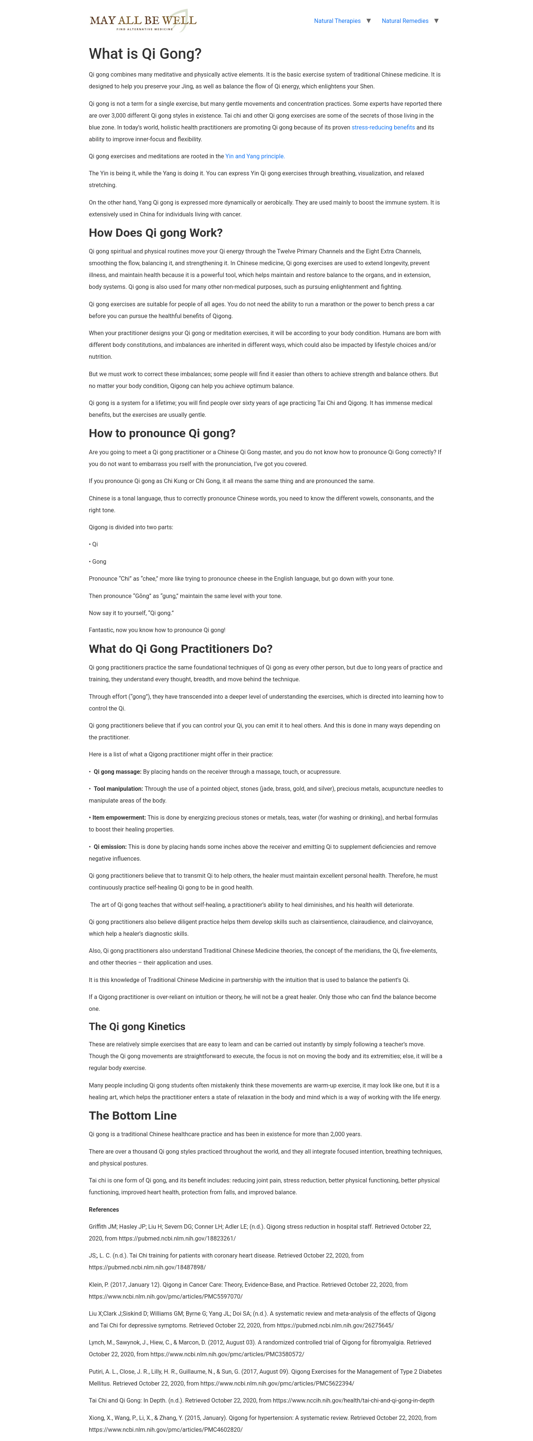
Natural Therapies (337, 20)
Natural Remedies (405, 20)
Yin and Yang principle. (255, 156)
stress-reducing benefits (383, 127)
